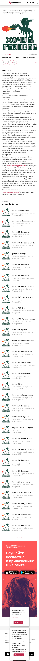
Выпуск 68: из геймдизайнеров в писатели (23, 385)
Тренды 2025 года (19, 254)
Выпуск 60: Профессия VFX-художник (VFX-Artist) (22, 494)
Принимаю (18, 622)
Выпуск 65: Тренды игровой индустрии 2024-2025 (22, 439)
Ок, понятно (19, 655)
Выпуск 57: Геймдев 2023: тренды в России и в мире (22, 526)
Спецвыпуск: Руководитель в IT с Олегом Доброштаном (23, 222)
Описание (7, 70)
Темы (5, 637)
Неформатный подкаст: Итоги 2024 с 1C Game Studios (23, 342)
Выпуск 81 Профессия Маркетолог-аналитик (20, 211)
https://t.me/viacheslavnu (10, 192)
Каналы (4, 10)
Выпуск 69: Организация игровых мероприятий (21, 374)
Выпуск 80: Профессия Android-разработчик (20, 233)
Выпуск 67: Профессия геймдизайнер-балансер (21, 407)
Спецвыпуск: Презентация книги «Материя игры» (22, 396)
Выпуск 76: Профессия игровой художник (20, 276)
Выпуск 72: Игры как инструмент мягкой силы (21, 331)
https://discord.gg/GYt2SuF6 (16, 166)
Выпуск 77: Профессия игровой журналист (20, 266)
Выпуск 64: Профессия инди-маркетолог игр (23, 450)
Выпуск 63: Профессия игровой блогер (20, 461)
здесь (23, 651)
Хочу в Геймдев (14, 10)
